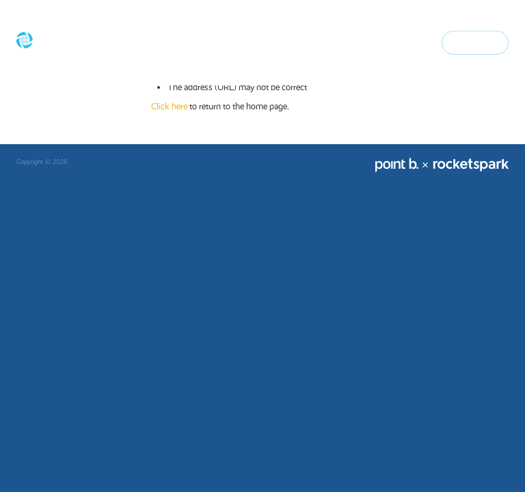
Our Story (227, 42)
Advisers (335, 42)
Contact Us (475, 42)
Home (185, 42)
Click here (169, 106)
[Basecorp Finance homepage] (65, 43)
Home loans (283, 42)
